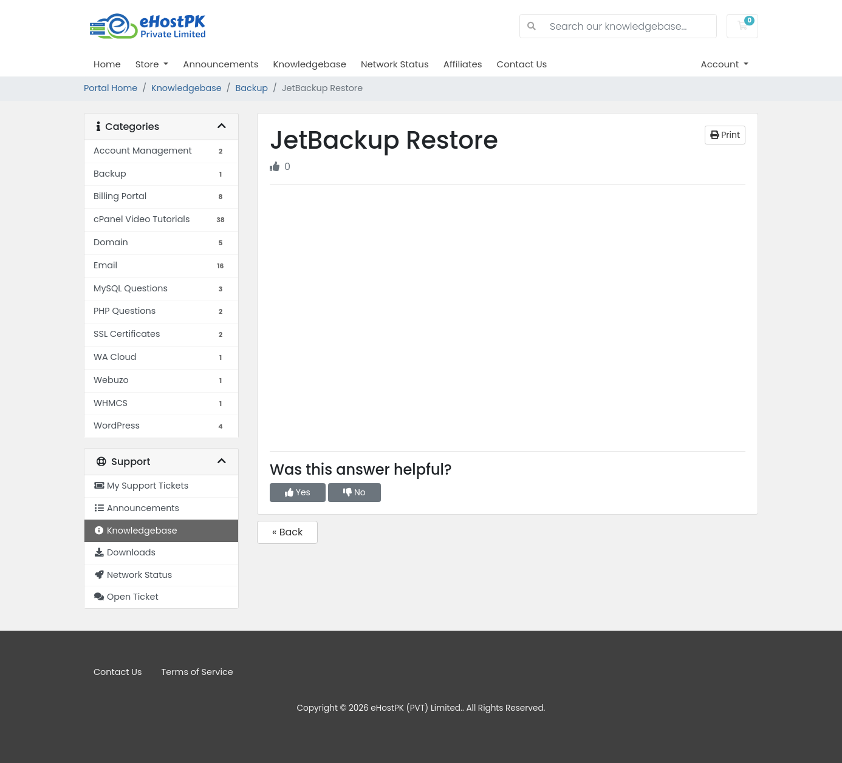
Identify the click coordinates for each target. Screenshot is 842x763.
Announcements (220, 64)
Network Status (395, 64)
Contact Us (522, 64)
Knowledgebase (309, 64)
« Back (287, 532)
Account (721, 64)
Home (107, 64)
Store (148, 64)
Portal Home (110, 88)
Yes (297, 492)
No (354, 492)
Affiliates (462, 64)
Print (725, 135)
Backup (251, 88)
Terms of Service (197, 672)
